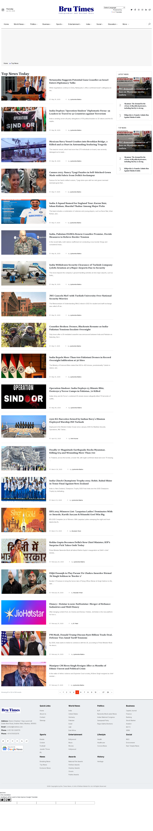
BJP (98, 710)
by (73, 99)
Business (46, 24)
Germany (72, 717)
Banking (129, 717)
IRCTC (128, 727)
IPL (41, 752)
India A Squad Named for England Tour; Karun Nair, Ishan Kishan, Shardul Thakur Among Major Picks (80, 206)
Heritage (100, 761)
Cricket (42, 742)
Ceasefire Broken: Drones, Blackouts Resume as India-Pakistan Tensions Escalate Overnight (79, 328)
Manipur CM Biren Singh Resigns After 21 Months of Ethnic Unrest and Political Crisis (80, 667)
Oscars (71, 771)
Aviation (129, 724)
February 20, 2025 (56, 562)
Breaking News (45, 761)
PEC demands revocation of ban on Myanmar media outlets (133, 91)
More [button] (125, 24)
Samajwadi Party (103, 720)
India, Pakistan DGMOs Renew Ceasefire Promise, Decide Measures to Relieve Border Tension (80, 235)
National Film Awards (76, 761)
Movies (71, 746)
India (88, 24)
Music (71, 742)
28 (108, 692)
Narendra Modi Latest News (107, 714)
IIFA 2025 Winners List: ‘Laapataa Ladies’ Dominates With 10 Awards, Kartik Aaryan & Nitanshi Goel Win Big (77, 514)
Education (112, 24)
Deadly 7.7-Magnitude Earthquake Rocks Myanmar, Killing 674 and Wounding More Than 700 (79, 452)
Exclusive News (45, 768)
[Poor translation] (7, 799)
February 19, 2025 (56, 592)
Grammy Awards (74, 768)
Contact (42, 717)
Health (99, 739)
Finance (129, 714)
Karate (42, 739)
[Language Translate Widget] (114, 7)
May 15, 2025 (54, 315)
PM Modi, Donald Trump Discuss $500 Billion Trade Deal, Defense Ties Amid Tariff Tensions (78, 636)
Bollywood (72, 739)
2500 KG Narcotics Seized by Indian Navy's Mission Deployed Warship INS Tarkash (76, 420)
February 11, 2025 (56, 685)
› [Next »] (111, 692)
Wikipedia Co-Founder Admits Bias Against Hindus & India (136, 116)
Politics (33, 24)
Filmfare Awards (74, 765)
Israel (70, 724)
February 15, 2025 (56, 623)
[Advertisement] (76, 46)
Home (6, 24)
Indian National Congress (106, 717)
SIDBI (128, 730)
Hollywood (72, 749)
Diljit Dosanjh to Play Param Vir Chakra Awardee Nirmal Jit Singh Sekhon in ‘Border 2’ (80, 575)
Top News (122, 128)
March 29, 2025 (55, 469)
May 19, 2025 (54, 99)
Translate (116, 12)
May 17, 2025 (54, 192)
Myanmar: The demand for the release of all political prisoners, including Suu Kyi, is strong (135, 106)
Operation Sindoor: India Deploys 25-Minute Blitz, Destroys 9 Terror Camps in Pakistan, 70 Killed (80, 390)
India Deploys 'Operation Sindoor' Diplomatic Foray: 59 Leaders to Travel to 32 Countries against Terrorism (81, 113)
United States (73, 714)
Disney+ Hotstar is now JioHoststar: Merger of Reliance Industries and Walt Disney (78, 605)
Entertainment (73, 24)
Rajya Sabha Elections (105, 724)
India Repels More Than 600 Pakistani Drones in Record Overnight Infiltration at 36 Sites (79, 359)
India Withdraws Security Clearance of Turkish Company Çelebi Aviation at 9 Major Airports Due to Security (80, 267)
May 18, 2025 (54, 130)
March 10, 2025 (55, 500)
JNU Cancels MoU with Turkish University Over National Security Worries (79, 297)
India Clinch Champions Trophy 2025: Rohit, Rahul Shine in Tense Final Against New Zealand (79, 482)
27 (103, 692)
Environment (130, 742)
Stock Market (130, 720)
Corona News (102, 746)
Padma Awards (74, 774)
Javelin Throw (45, 749)
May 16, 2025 (54, 253)
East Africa (72, 730)
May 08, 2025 (55, 408)
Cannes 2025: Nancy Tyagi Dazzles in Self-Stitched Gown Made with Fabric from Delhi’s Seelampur (80, 174)
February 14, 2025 (56, 654)
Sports (59, 24)
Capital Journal (131, 710)
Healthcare (101, 742)
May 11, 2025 (54, 346)
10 (95, 692)
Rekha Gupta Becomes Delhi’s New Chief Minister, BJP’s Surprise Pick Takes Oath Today (80, 544)
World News (19, 24)
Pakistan (71, 720)
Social (98, 24)
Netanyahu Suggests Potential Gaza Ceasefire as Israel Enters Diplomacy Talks (79, 81)
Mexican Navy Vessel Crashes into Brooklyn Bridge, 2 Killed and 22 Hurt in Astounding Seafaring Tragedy (77, 144)
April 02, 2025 (55, 438)
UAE (70, 727)
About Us (43, 714)
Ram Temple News (132, 746)
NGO (127, 739)
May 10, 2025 (54, 377)
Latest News (123, 74)
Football (42, 746)
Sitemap (42, 720)
